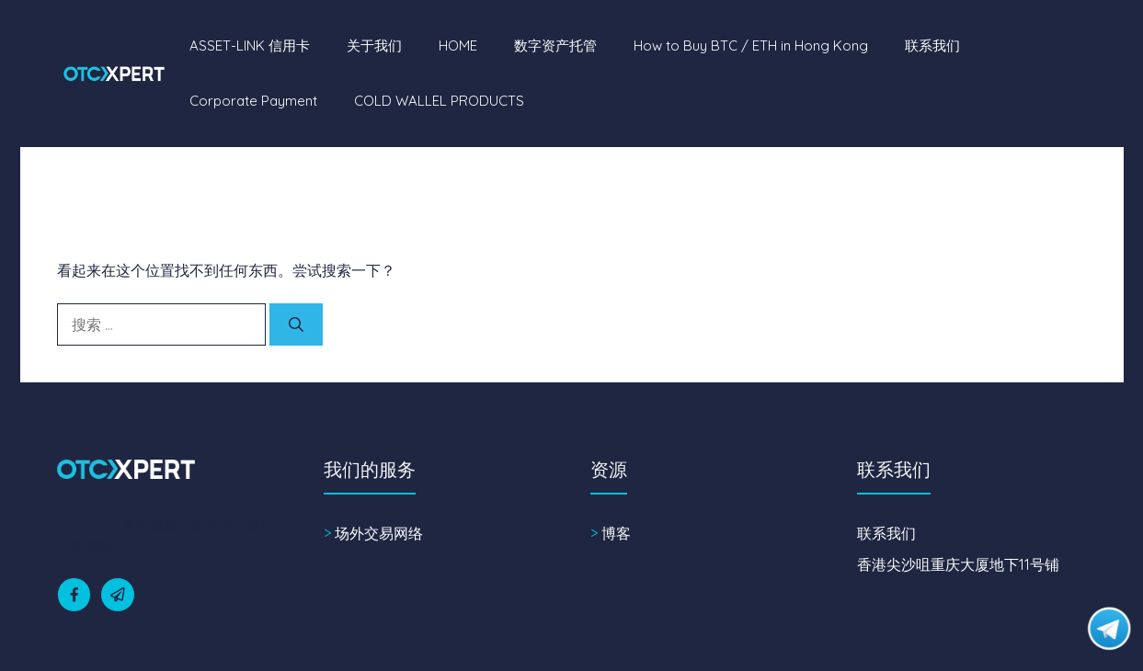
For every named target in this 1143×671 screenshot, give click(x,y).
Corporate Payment (253, 100)
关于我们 (374, 45)
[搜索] (296, 324)
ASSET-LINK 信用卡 (249, 45)
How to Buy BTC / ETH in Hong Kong (751, 45)
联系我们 (932, 45)
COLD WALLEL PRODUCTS (439, 100)
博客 (616, 533)
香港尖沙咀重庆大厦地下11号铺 (958, 564)
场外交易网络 (379, 533)
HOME (458, 45)
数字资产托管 (555, 45)
